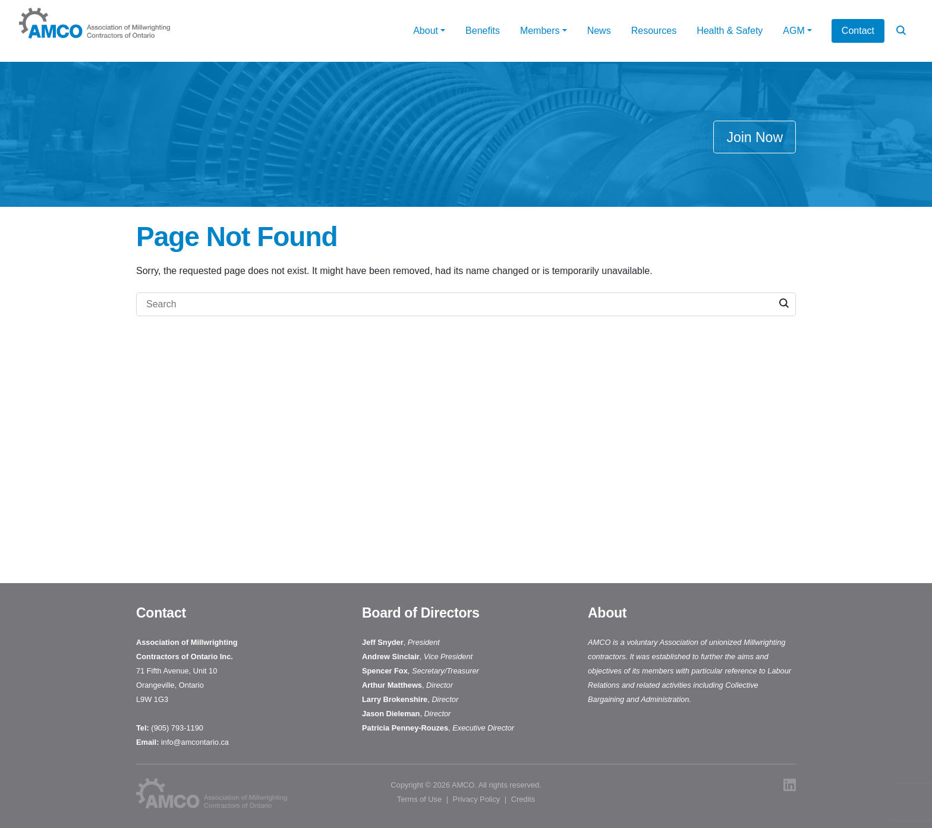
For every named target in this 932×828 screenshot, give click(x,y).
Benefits (482, 31)
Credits (523, 799)
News (599, 31)
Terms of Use (419, 799)
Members (540, 31)
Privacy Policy (476, 799)
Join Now (754, 137)
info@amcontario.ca (196, 742)
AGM (793, 31)
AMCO (463, 784)
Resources (653, 31)
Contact (858, 31)
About (425, 31)
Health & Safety (730, 31)
